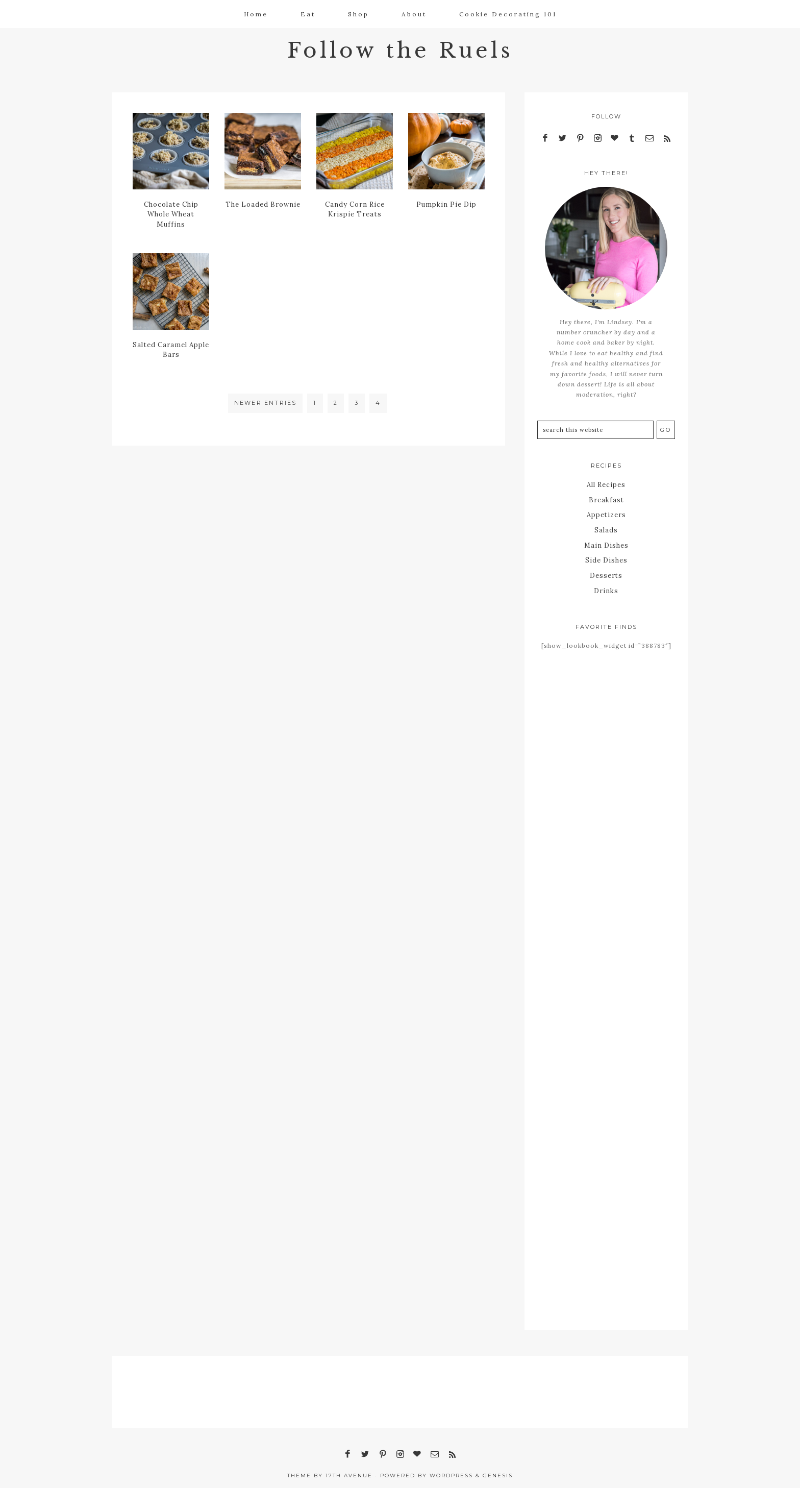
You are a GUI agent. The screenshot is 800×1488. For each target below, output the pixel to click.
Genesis (498, 1469)
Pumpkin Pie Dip (446, 204)
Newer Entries (265, 402)
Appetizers (606, 513)
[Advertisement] (606, 824)
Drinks (606, 585)
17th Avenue (349, 1469)
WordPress (451, 1469)
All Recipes (606, 484)
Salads (606, 527)
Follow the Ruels (400, 49)
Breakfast (606, 498)
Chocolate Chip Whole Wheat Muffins (171, 214)
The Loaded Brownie (263, 204)
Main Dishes (606, 542)
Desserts (606, 571)
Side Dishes (606, 556)
